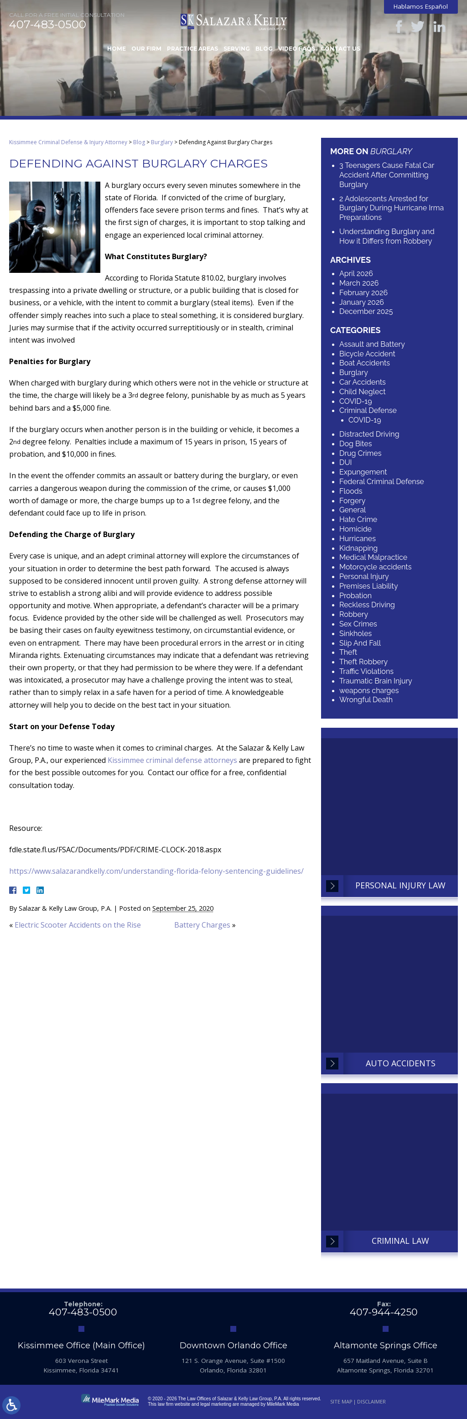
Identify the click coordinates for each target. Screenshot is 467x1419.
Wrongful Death (366, 699)
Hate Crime (358, 519)
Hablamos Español (421, 6)
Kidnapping (358, 548)
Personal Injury (364, 576)
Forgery (352, 500)
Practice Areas (192, 48)
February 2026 (363, 292)
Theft (348, 652)
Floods (351, 491)
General (352, 510)
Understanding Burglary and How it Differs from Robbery (387, 236)
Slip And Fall (360, 643)
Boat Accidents (364, 363)
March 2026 (359, 283)
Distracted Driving (369, 434)
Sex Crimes (358, 624)
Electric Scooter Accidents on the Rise (78, 925)
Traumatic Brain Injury (375, 681)
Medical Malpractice (373, 557)
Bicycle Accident (367, 354)
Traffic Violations (366, 671)
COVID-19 (355, 401)
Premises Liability (368, 586)
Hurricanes (357, 538)
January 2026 (361, 302)
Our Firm (146, 48)
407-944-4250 (384, 1312)
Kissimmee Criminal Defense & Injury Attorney (68, 142)
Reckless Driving (367, 604)
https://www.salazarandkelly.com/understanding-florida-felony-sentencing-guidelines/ (156, 871)
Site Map (341, 1401)
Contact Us (340, 48)
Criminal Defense (368, 410)
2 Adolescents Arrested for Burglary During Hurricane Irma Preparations (391, 208)
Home (116, 48)
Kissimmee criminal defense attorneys (172, 760)
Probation (355, 595)
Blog (264, 48)
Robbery (353, 614)
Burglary (162, 142)
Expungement (363, 472)
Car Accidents (362, 382)
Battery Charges (202, 925)
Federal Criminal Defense (381, 481)
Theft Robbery (363, 661)
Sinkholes (355, 633)
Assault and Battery (372, 344)
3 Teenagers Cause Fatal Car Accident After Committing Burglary (386, 175)
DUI (345, 462)
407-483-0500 (47, 24)
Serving (236, 48)
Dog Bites (355, 443)
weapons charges (369, 690)
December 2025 (366, 311)
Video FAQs (296, 48)
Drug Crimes (360, 453)
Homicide (355, 529)
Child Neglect (362, 391)
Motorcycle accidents (375, 567)
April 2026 (356, 273)
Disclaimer (371, 1401)
